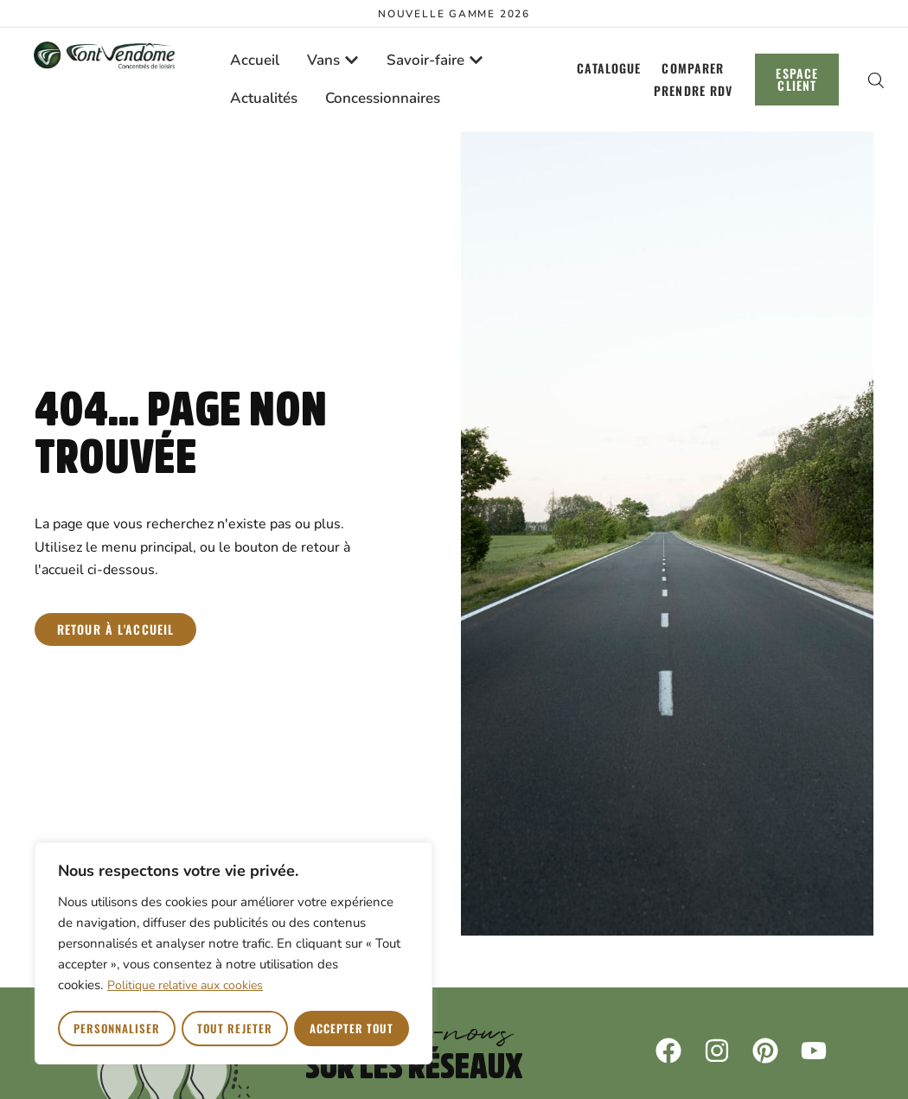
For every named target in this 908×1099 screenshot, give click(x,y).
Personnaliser (117, 1028)
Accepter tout (352, 1028)
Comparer (693, 68)
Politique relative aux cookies (185, 986)
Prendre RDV (692, 90)
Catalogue (608, 68)
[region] (233, 953)
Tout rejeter (234, 1028)
